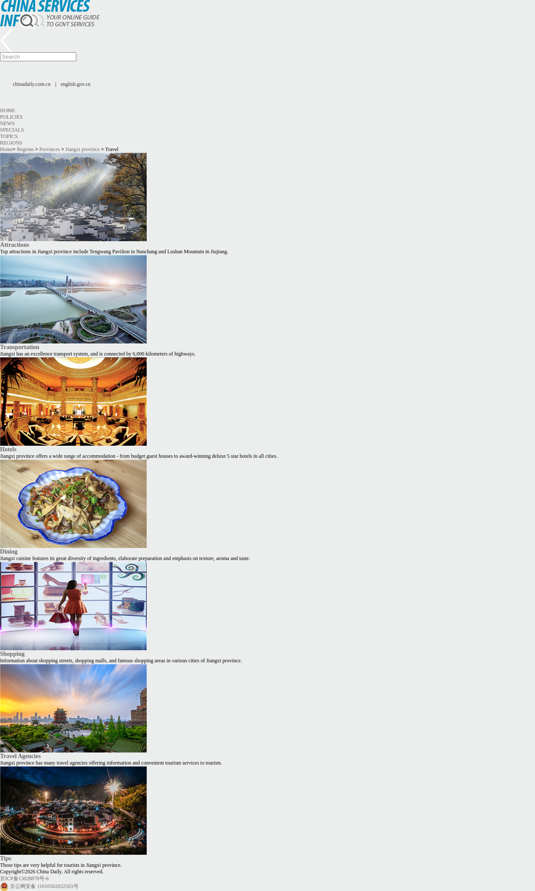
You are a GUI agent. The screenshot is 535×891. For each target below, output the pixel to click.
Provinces (49, 149)
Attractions (14, 244)
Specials (12, 130)
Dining (9, 551)
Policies (11, 117)
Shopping (12, 653)
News (7, 123)
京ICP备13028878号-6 (24, 878)
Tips (5, 858)
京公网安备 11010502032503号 (44, 886)
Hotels (8, 449)
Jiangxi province (83, 149)
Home (7, 110)
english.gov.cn (76, 84)
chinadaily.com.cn (31, 84)
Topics (9, 136)
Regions (11, 143)
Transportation (19, 346)
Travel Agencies (20, 755)
